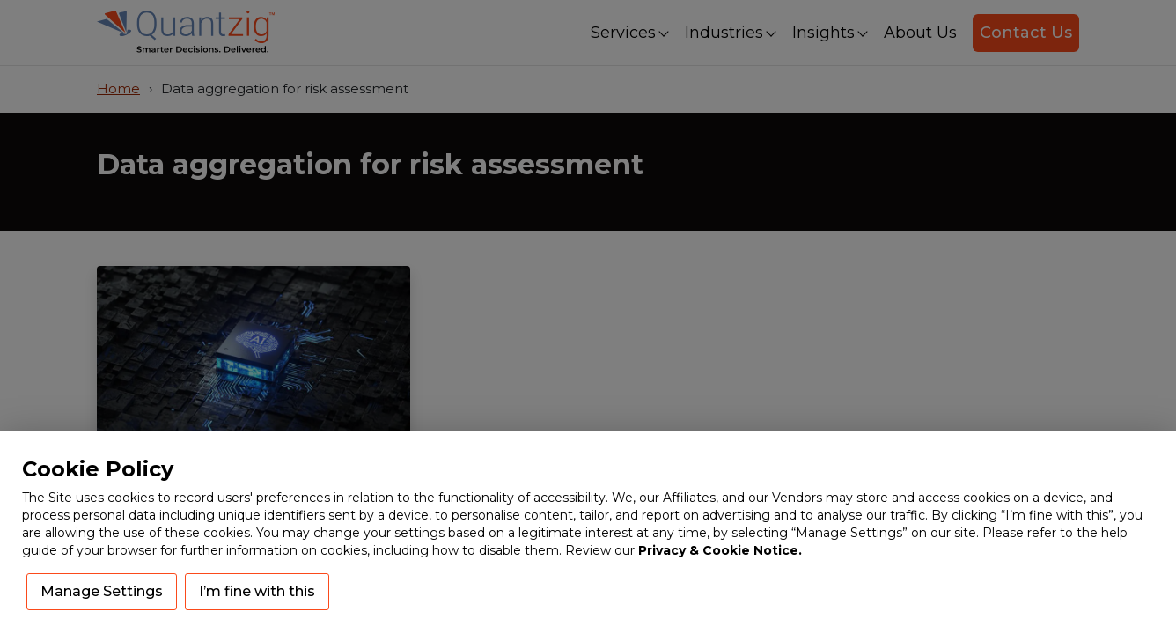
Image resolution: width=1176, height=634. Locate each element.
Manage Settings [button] (101, 591)
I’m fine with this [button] (257, 591)
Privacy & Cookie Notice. (720, 550)
